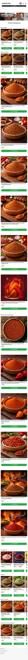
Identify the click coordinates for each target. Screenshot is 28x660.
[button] (14, 649)
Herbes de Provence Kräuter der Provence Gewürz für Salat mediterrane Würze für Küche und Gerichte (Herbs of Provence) (19, 43)
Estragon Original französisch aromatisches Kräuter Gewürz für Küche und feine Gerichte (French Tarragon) (19, 638)
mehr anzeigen (25, 27)
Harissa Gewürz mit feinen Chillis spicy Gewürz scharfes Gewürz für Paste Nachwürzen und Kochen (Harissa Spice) (6, 638)
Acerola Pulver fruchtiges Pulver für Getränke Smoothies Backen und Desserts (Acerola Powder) (6, 565)
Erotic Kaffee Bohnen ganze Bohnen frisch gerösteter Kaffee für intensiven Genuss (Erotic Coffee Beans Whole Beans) (19, 68)
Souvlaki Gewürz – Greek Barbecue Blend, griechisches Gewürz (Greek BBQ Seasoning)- (6, 614)
